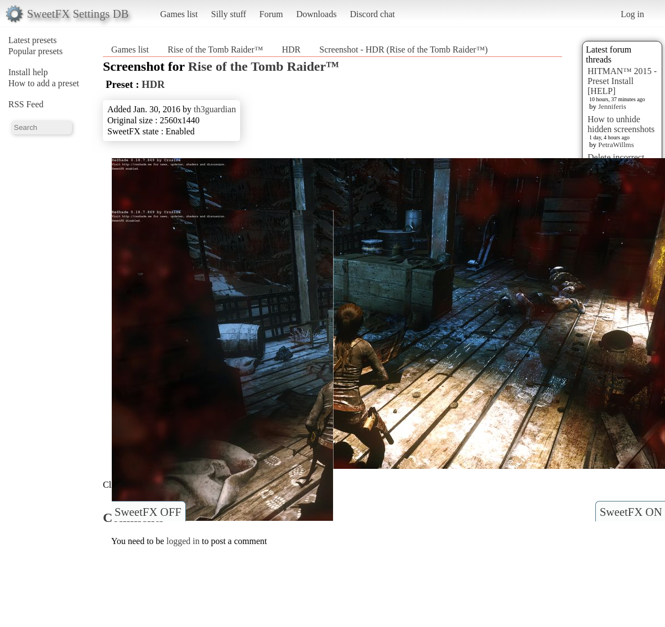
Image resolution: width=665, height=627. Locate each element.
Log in (632, 14)
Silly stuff (228, 14)
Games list (179, 14)
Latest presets (32, 40)
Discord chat (372, 14)
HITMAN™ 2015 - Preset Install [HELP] (622, 81)
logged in (183, 541)
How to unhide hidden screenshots (621, 124)
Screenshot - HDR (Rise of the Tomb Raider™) (403, 49)
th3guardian (215, 109)
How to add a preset (43, 83)
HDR (291, 49)
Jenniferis (612, 106)
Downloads (316, 14)
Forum (271, 14)
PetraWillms (615, 144)
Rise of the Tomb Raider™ (215, 49)
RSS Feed (26, 104)
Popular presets (35, 51)
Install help (28, 72)
